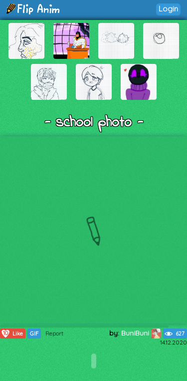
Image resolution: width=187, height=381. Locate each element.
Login (168, 8)
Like (11, 334)
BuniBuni (141, 333)
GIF (34, 333)
